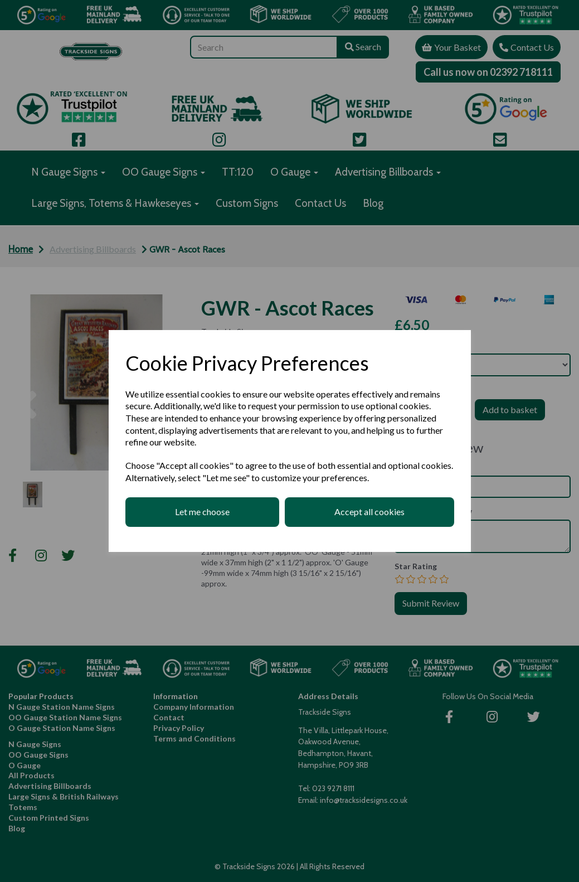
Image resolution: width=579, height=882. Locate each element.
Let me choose (202, 511)
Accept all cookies (369, 511)
